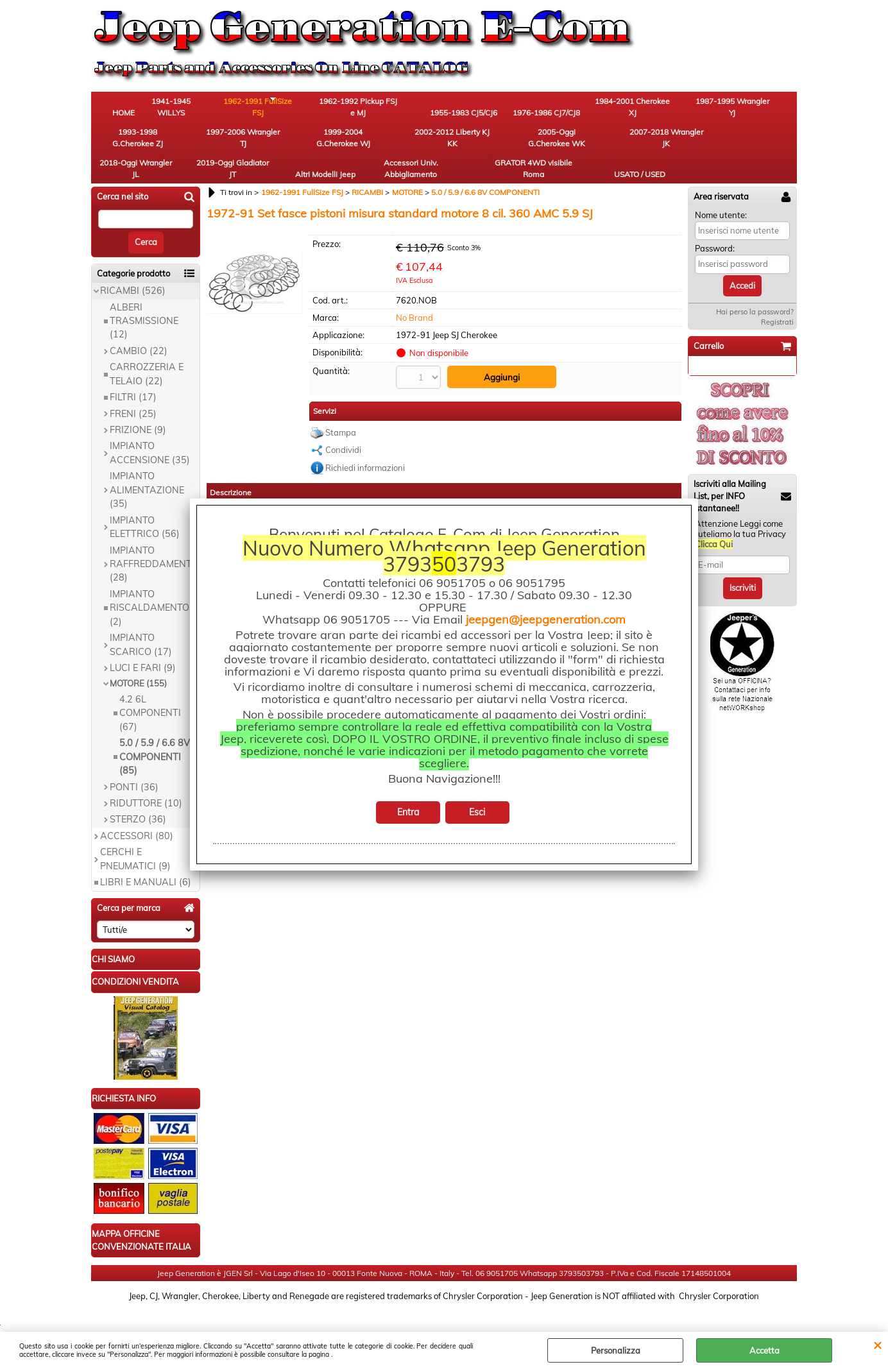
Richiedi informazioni (365, 446)
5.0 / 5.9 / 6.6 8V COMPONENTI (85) (154, 736)
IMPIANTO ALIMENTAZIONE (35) (147, 469)
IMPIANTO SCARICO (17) (141, 624)
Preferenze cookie (444, 1325)
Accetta (764, 1350)
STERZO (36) (138, 799)
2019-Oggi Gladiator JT (479, 145)
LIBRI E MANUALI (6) (145, 862)
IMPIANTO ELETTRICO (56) (145, 506)
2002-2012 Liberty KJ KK (197, 145)
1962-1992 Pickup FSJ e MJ (338, 109)
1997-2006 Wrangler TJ (761, 109)
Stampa (340, 410)
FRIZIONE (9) (138, 410)
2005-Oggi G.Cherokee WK (267, 145)
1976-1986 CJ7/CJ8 (479, 109)
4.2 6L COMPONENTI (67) (150, 693)
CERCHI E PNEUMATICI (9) (135, 838)
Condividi (343, 428)
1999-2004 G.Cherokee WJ (126, 145)
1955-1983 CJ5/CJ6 (409, 109)
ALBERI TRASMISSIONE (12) (144, 300)
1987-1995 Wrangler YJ (620, 109)
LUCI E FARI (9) (143, 648)
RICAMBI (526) (133, 270)
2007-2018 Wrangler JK (338, 145)
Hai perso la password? (755, 291)
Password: (715, 228)
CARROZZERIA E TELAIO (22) (147, 353)
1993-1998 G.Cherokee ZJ (691, 109)
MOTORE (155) (138, 663)
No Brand (414, 297)
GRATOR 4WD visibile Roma (691, 145)
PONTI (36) (134, 766)
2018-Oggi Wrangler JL (409, 145)
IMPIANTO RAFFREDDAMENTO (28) (154, 543)
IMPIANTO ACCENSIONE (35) (150, 432)
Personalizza (615, 1350)
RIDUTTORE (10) (146, 783)
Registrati (777, 302)
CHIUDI (877, 1344)
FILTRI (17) (133, 377)
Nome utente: (721, 194)
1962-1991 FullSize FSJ (267, 109)
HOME (126, 115)
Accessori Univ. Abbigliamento (620, 145)
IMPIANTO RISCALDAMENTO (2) (149, 587)
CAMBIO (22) (138, 330)
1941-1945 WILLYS (197, 109)
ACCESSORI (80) (136, 815)
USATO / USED (761, 151)
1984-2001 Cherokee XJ (550, 109)
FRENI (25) (133, 393)
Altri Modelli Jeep (550, 145)
